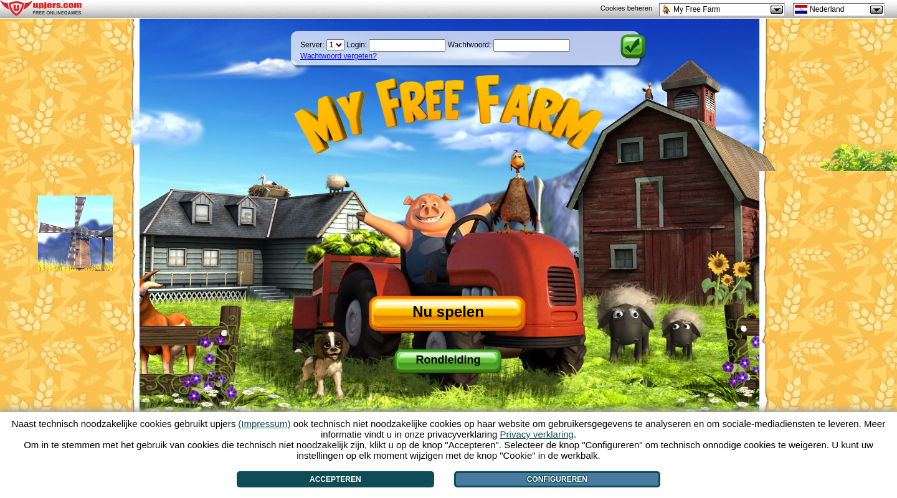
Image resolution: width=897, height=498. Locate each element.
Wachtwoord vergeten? (338, 56)
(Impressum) (264, 423)
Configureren (557, 479)
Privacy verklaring (537, 434)
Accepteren (335, 479)
